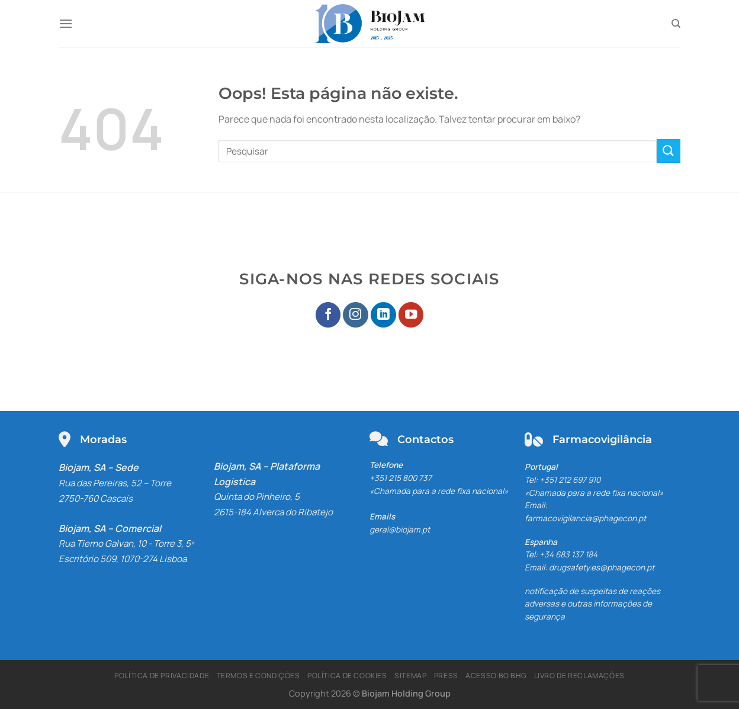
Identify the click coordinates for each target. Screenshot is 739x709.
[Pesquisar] (675, 23)
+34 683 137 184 (568, 554)
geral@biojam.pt (400, 529)
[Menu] (66, 23)
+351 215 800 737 (401, 478)
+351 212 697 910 (569, 479)
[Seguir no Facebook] (328, 315)
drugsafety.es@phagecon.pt (601, 567)
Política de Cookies (347, 675)
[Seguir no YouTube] (411, 315)
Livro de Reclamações (579, 675)
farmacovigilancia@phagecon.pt (585, 518)
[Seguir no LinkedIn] (383, 315)
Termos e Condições (258, 675)
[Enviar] (668, 150)
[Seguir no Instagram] (355, 315)
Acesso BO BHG (495, 675)
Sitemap (410, 675)
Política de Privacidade (161, 675)
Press (446, 675)
